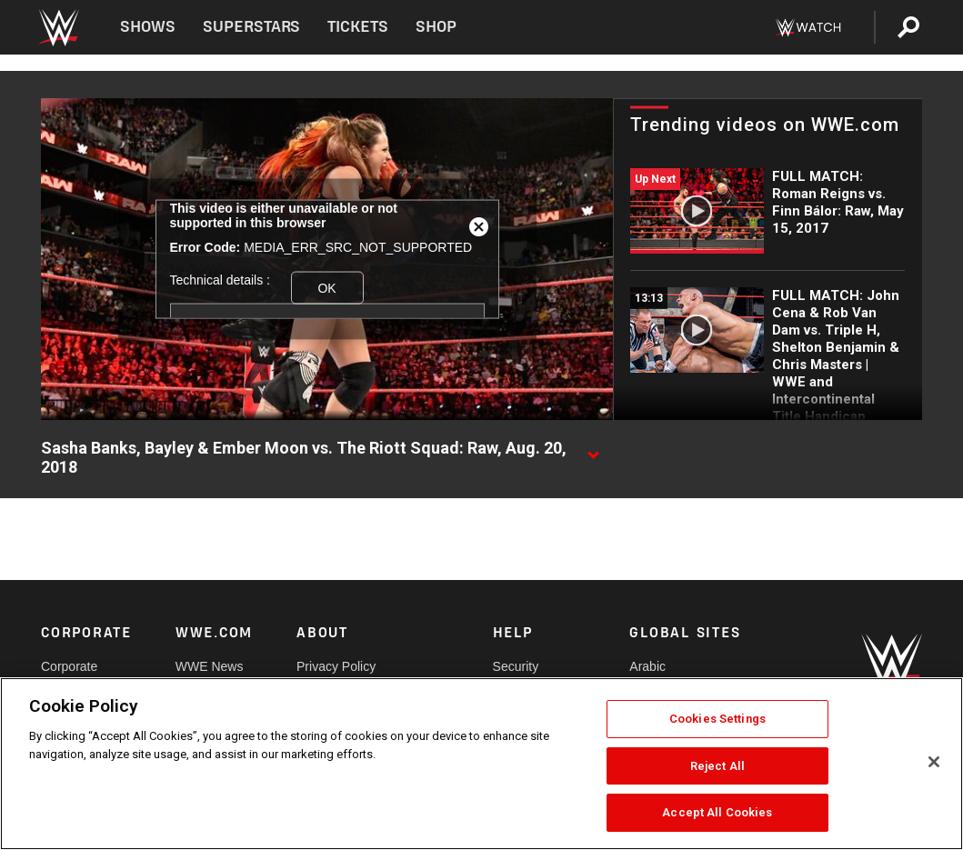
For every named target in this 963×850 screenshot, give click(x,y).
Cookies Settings (717, 718)
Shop (436, 26)
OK (326, 287)
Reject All (717, 766)
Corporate (69, 666)
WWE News (210, 666)
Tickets (357, 26)
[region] (481, 763)
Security (516, 666)
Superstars (252, 26)
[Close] (934, 762)
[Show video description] (593, 449)
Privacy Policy (336, 666)
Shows (148, 26)
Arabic (647, 666)
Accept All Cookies (717, 812)
